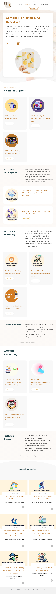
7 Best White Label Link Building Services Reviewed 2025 (41, 268)
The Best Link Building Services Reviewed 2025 (15, 268)
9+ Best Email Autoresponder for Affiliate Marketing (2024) (41, 376)
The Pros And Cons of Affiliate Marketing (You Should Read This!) (15, 376)
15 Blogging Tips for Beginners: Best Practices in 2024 (41, 113)
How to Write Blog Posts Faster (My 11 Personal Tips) (15, 302)
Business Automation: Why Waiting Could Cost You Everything (28, 215)
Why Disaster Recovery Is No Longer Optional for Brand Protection (14, 533)
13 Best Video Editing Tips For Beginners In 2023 (15, 147)
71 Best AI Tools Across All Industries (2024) (15, 113)
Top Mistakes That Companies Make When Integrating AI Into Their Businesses (28, 195)
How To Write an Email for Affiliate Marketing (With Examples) (15, 412)
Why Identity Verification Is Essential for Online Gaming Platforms (42, 533)
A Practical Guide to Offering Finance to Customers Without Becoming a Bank (13, 570)
